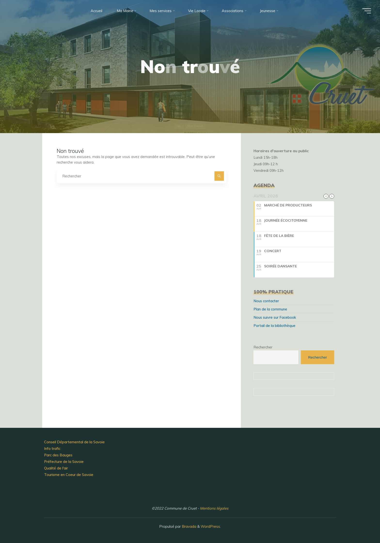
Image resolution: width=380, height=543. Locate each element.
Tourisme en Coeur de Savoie (68, 474)
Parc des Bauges (58, 455)
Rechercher (262, 347)
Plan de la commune (270, 309)
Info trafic (52, 448)
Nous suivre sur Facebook (274, 317)
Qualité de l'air (56, 468)
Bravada (188, 526)
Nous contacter (266, 301)
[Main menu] (366, 10)
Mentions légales (214, 508)
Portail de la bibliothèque (274, 325)
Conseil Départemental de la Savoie (74, 442)
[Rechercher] (219, 176)
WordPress (210, 526)
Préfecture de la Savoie (64, 461)
